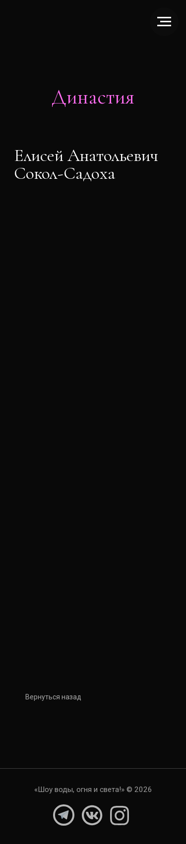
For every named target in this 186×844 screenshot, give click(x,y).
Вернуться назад (57, 697)
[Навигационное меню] (164, 22)
